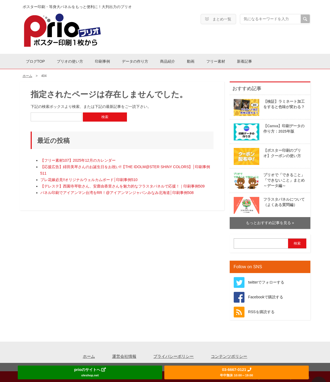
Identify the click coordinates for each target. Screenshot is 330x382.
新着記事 (286, 60)
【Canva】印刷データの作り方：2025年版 (268, 130)
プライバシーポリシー (173, 354)
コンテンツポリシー (229, 354)
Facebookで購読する (265, 295)
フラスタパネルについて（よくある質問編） (268, 203)
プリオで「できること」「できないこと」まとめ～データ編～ (268, 179)
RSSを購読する (261, 310)
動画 (222, 60)
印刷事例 (117, 60)
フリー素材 (252, 60)
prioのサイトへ (90, 372)
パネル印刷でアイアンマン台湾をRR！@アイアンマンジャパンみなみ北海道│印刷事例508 (117, 191)
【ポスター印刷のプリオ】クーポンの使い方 (267, 154)
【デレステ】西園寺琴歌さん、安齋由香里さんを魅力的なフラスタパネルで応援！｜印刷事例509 (122, 185)
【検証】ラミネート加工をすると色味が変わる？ (268, 105)
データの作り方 (155, 60)
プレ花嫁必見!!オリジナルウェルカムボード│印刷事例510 (89, 178)
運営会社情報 (124, 354)
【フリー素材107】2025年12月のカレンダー (78, 159)
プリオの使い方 (78, 60)
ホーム (89, 354)
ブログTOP (38, 60)
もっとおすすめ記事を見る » (270, 221)
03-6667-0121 (236, 372)
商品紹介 (193, 60)
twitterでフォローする (266, 281)
